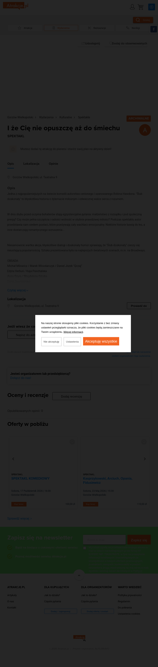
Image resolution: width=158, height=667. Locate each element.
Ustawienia (72, 341)
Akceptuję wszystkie (101, 341)
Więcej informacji (73, 331)
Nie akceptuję (51, 341)
